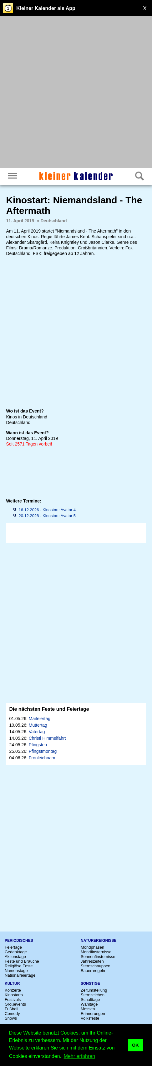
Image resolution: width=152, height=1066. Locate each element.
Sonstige (90, 983)
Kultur (12, 983)
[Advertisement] (76, 92)
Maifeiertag (39, 718)
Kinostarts (14, 995)
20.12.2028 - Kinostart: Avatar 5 (47, 515)
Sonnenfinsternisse (98, 956)
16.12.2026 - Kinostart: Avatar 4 (47, 509)
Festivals (13, 999)
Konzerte (13, 990)
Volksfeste (90, 1018)
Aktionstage (15, 956)
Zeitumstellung (94, 990)
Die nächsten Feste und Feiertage (49, 709)
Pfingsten (38, 744)
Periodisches (19, 940)
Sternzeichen (92, 995)
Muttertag (38, 725)
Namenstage (16, 970)
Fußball (11, 1009)
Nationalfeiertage (20, 975)
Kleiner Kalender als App (45, 8)
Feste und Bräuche (22, 961)
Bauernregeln (93, 970)
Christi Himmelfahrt (47, 738)
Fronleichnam (42, 757)
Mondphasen (92, 947)
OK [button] (135, 1045)
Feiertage (13, 947)
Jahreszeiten (92, 961)
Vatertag (37, 731)
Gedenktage (16, 952)
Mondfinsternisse (96, 952)
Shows (11, 1018)
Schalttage (90, 999)
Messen (88, 1009)
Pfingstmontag (43, 751)
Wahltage (89, 1004)
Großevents (15, 1004)
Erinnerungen (93, 1013)
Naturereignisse (98, 940)
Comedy (12, 1013)
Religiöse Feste (19, 966)
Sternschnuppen (95, 966)
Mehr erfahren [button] (79, 1056)
